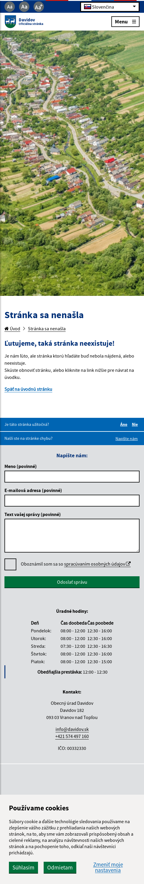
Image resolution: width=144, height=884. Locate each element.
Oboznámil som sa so (76, 564)
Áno (124, 424)
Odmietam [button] (60, 867)
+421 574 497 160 (72, 736)
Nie (136, 424)
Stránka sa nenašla (47, 328)
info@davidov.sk (72, 729)
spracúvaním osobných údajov (97, 564)
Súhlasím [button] (23, 867)
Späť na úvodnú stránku (28, 389)
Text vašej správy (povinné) (32, 514)
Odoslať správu (72, 582)
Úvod (12, 328)
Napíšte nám (126, 438)
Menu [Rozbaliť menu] (125, 21)
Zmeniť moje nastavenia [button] (108, 867)
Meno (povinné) (20, 466)
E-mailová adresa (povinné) (33, 490)
